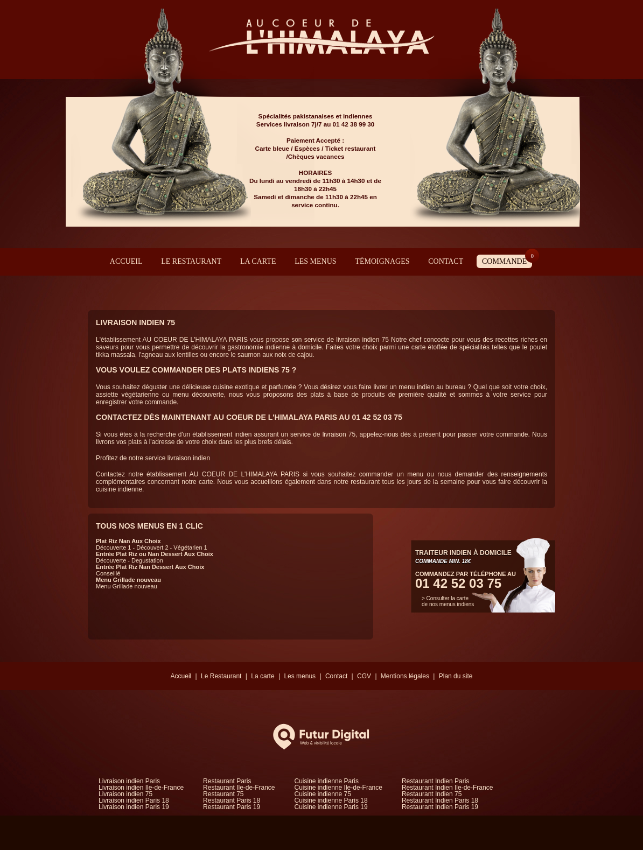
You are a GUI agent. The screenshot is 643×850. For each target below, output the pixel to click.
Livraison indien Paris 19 (134, 807)
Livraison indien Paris (129, 781)
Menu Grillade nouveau (128, 580)
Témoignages (382, 261)
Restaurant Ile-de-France (239, 787)
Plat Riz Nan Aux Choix (128, 541)
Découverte (111, 560)
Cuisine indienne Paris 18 (331, 800)
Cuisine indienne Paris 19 (331, 807)
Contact (445, 261)
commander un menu (393, 474)
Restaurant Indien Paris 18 (440, 800)
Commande (507, 260)
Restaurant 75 (223, 794)
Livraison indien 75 (125, 794)
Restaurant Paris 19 (231, 807)
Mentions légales (405, 676)
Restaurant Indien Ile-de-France (447, 787)
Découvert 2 (152, 547)
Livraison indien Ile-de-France (141, 787)
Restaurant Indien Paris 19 (440, 807)
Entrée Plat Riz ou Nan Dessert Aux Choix (154, 554)
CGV (364, 676)
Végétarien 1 (190, 547)
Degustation (147, 560)
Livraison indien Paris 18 (134, 800)
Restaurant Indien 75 (432, 794)
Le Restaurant (191, 261)
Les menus (315, 261)
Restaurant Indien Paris (435, 781)
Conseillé (108, 573)
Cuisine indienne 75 (323, 794)
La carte (258, 261)
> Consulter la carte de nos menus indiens (448, 601)
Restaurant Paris (227, 781)
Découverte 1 (113, 547)
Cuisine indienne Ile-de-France (338, 787)
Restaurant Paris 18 (231, 800)
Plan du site (456, 676)
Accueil (126, 261)
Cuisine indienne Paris (327, 781)
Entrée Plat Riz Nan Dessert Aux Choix (150, 567)
